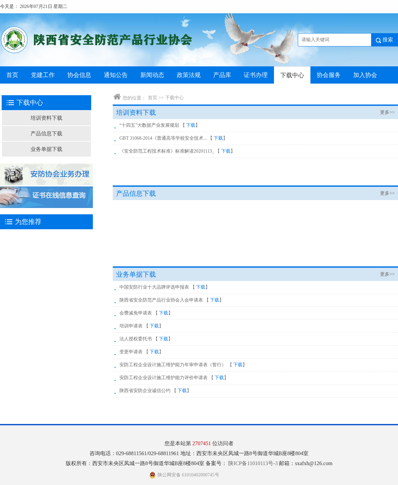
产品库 (222, 75)
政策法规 (189, 75)
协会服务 (329, 75)
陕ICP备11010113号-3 (253, 463)
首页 (12, 75)
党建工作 (43, 75)
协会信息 (79, 75)
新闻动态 (152, 75)
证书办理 (256, 75)
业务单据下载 (46, 149)
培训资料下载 (46, 118)
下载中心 (292, 75)
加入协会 (365, 75)
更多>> (387, 112)
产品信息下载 (46, 133)
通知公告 (116, 75)
